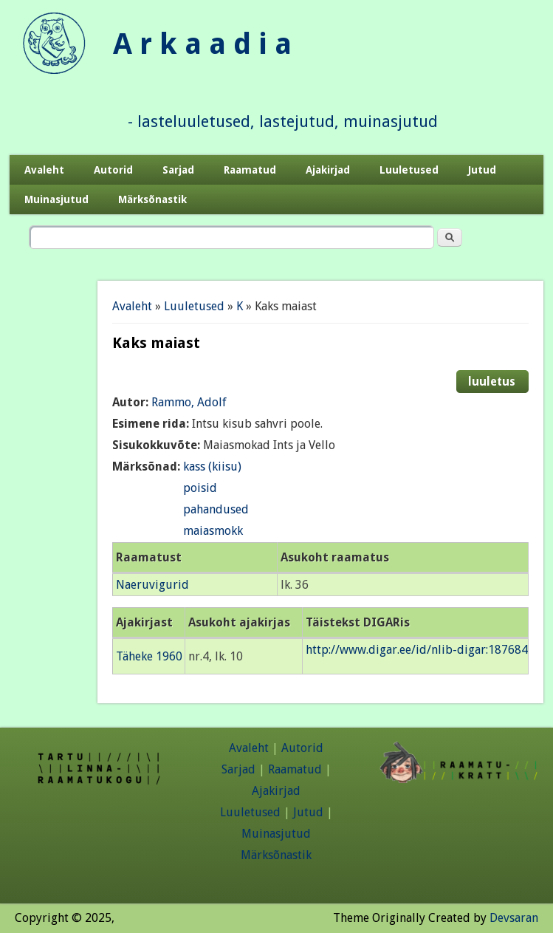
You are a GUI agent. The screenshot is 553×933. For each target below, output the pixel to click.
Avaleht (44, 170)
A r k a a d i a (202, 44)
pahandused (216, 509)
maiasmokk (213, 531)
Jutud (482, 170)
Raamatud (250, 170)
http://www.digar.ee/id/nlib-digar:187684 (417, 650)
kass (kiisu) (212, 466)
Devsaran (514, 918)
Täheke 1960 (149, 656)
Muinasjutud (56, 199)
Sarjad (178, 170)
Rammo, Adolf (189, 402)
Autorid (113, 170)
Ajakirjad (328, 170)
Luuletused (409, 170)
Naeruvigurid (152, 585)
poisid (200, 488)
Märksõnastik (152, 199)
